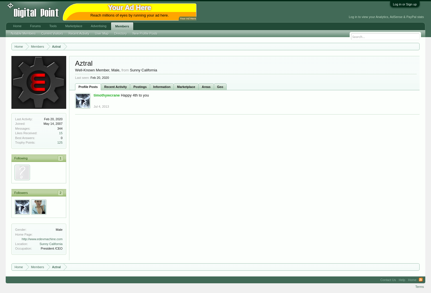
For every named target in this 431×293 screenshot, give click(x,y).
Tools (53, 26)
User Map (102, 33)
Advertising (98, 26)
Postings (139, 87)
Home (17, 26)
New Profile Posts (144, 33)
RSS (420, 280)
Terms (419, 286)
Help (402, 280)
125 (60, 142)
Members (122, 26)
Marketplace (186, 87)
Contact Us (388, 280)
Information (162, 87)
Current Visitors (52, 33)
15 (61, 133)
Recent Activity (115, 87)
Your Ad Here (188, 18)
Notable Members (23, 33)
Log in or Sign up (405, 4)
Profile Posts (88, 87)
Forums (35, 26)
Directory (120, 33)
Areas (206, 87)
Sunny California (51, 244)
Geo (220, 87)
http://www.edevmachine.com (42, 239)
